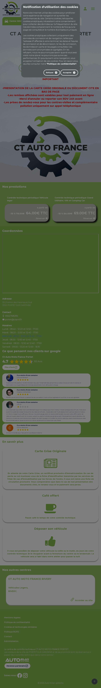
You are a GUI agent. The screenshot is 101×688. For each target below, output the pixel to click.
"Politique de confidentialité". (62, 64)
